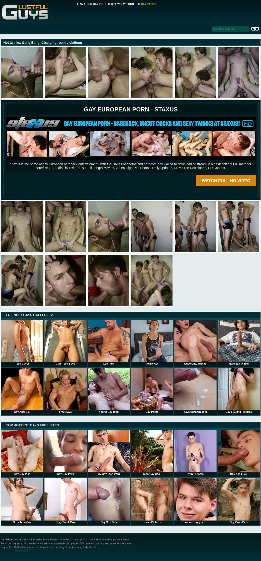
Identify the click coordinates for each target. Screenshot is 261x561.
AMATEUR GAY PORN (93, 4)
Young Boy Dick (109, 390)
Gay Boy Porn (65, 452)
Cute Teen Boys (65, 342)
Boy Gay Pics (22, 452)
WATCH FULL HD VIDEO (226, 180)
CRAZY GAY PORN (122, 4)
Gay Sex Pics (109, 501)
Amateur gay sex (195, 501)
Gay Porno (152, 390)
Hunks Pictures (152, 501)
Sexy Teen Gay (22, 501)
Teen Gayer (22, 342)
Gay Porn (109, 342)
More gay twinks (238, 342)
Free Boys (65, 390)
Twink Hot (152, 342)
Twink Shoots (195, 452)
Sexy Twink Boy (65, 501)
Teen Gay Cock (152, 452)
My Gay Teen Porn (109, 452)
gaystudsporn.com (195, 390)
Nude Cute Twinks (195, 342)
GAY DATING (149, 4)
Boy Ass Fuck (238, 452)
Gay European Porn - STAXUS (131, 109)
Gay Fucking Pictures (238, 390)
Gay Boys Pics (238, 501)
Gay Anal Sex (22, 390)
